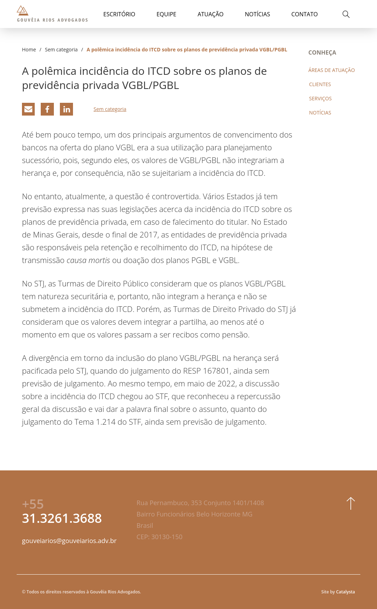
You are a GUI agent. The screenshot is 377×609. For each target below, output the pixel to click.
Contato (304, 14)
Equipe (166, 14)
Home (29, 49)
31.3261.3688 (62, 511)
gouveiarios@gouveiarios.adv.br (69, 540)
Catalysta (345, 592)
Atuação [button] (211, 14)
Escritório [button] (119, 14)
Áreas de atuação (331, 70)
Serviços (320, 98)
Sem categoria (61, 49)
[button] (344, 15)
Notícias (257, 14)
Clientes (320, 84)
